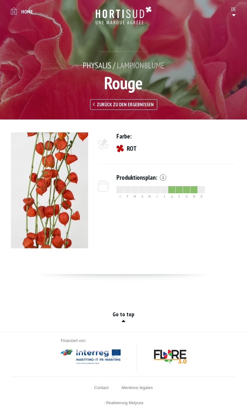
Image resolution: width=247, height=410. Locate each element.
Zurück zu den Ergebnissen (125, 104)
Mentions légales (137, 387)
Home (27, 11)
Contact (101, 387)
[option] (49, 190)
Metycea (136, 403)
